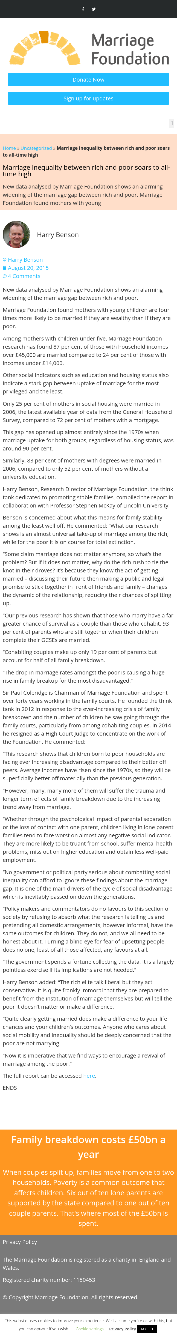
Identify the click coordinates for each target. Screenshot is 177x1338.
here (89, 1075)
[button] (171, 123)
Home (9, 148)
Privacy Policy (20, 1242)
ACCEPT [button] (147, 1329)
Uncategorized (36, 148)
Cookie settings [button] (90, 1328)
